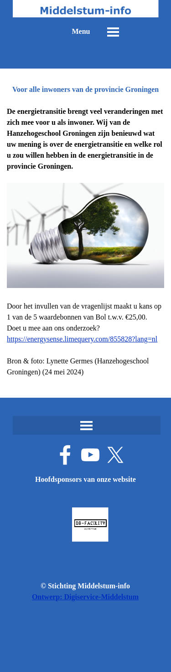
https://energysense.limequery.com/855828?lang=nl (82, 339)
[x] (115, 454)
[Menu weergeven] (113, 32)
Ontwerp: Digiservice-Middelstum (85, 597)
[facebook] (65, 454)
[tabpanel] (85, 242)
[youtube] (90, 454)
